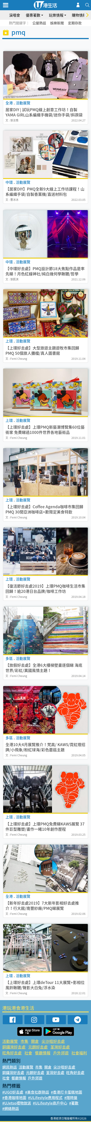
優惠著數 (33, 15)
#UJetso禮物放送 (16, 1103)
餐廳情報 (42, 1053)
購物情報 (79, 15)
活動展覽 (10, 1041)
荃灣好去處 (60, 1047)
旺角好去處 (12, 1053)
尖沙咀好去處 (53, 1041)
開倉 (35, 1041)
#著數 (73, 1103)
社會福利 (79, 1053)
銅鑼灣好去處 (14, 1047)
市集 (24, 1041)
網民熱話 (9, 1067)
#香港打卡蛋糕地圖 (66, 1092)
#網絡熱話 (10, 1108)
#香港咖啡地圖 (14, 1097)
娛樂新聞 (57, 22)
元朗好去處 (38, 1047)
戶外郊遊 (61, 1053)
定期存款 (75, 22)
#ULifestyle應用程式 (45, 1097)
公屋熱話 (39, 22)
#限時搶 (70, 1097)
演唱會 (14, 15)
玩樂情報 (56, 15)
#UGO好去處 (12, 1092)
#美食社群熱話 (37, 1092)
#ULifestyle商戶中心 (50, 1103)
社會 (28, 1053)
